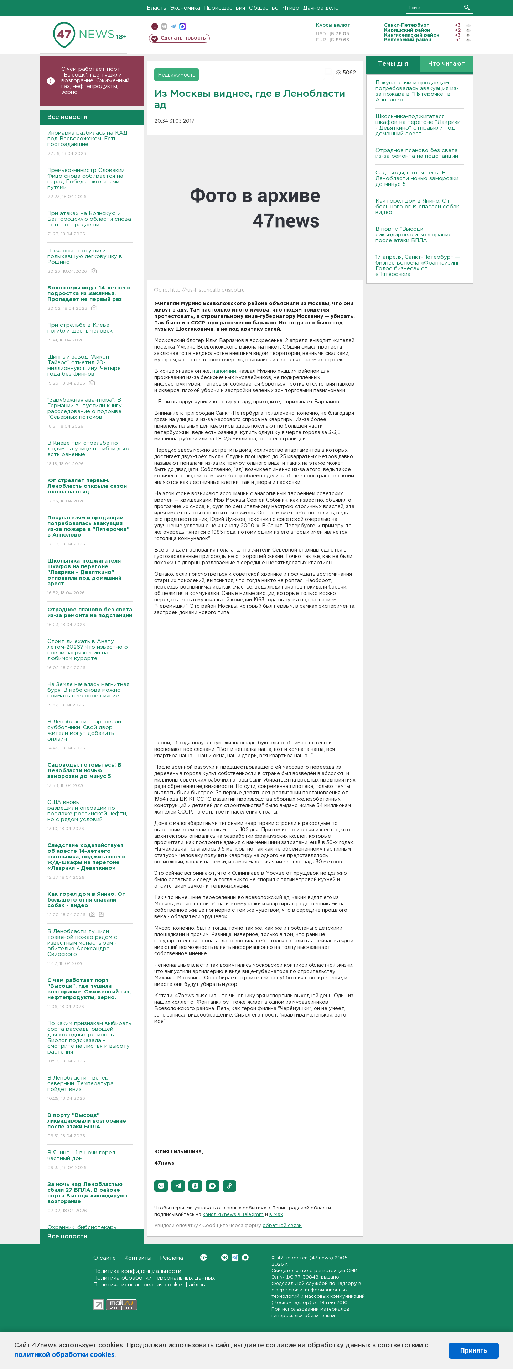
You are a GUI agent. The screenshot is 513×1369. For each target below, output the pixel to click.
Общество (264, 8)
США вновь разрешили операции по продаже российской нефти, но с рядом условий (90, 816)
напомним (224, 371)
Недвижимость (176, 75)
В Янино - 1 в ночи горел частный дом (90, 1160)
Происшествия (224, 8)
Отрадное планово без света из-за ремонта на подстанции (416, 153)
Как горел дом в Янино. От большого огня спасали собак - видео (419, 207)
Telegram (235, 1257)
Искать (467, 7)
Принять (473, 1350)
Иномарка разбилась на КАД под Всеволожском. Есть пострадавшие (90, 144)
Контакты (137, 1258)
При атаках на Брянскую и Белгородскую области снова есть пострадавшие (90, 224)
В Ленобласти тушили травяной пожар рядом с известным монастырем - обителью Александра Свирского (90, 948)
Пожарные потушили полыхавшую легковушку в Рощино (90, 262)
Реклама (171, 1258)
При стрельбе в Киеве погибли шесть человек (90, 333)
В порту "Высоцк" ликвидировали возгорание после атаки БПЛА (413, 235)
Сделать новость (183, 38)
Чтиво (291, 8)
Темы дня (393, 64)
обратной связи (282, 1226)
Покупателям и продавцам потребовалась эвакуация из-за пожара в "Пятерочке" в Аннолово (416, 91)
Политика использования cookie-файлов (149, 1284)
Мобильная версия (154, 26)
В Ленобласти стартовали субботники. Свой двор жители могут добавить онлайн (90, 735)
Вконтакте (203, 1257)
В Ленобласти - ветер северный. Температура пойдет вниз (90, 1089)
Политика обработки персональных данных (154, 1278)
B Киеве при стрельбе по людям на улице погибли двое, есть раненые (90, 454)
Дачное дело (321, 8)
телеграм (173, 26)
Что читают (446, 64)
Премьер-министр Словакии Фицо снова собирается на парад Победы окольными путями (90, 184)
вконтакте (164, 26)
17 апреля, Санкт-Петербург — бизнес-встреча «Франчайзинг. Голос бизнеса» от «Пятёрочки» (418, 266)
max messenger (182, 26)
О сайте (104, 1258)
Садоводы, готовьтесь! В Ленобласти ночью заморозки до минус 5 (416, 179)
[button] (161, 1186)
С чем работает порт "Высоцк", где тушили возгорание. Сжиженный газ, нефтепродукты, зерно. (95, 80)
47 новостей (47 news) (305, 1258)
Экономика (185, 8)
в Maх (276, 1215)
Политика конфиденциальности (137, 1271)
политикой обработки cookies (64, 1355)
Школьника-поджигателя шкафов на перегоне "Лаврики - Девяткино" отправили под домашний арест (418, 125)
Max (245, 1257)
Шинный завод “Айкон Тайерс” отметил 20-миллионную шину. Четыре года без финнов (90, 370)
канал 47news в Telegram (233, 1215)
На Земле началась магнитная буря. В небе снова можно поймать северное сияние (90, 695)
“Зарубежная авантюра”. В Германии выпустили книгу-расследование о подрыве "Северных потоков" (90, 413)
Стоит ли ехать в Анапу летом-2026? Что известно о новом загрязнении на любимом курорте (90, 655)
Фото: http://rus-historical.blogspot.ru (199, 290)
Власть (156, 8)
